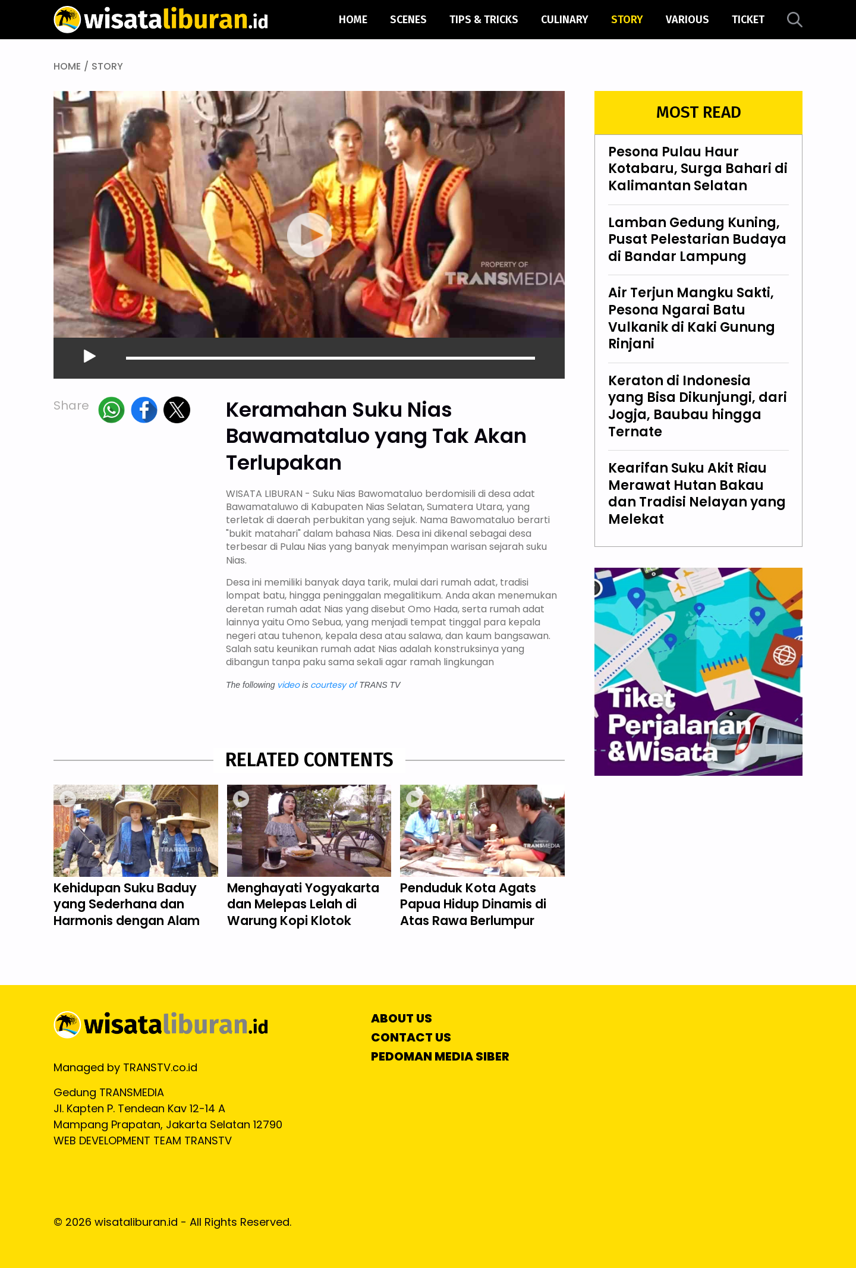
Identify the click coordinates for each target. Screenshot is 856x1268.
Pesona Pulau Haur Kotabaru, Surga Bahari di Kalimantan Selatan (698, 169)
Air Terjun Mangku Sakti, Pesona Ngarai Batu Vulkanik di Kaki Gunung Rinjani (691, 318)
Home (353, 19)
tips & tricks (483, 19)
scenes (408, 19)
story (627, 19)
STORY (107, 66)
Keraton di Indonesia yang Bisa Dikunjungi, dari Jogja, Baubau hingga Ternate (697, 406)
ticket (748, 19)
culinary (564, 19)
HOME (67, 66)
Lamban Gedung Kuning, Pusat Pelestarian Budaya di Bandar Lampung (697, 239)
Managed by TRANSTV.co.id (125, 1067)
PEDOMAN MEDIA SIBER (440, 1056)
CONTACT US (411, 1037)
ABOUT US (401, 1018)
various (687, 19)
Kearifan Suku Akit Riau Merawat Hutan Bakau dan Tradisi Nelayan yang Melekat (697, 493)
